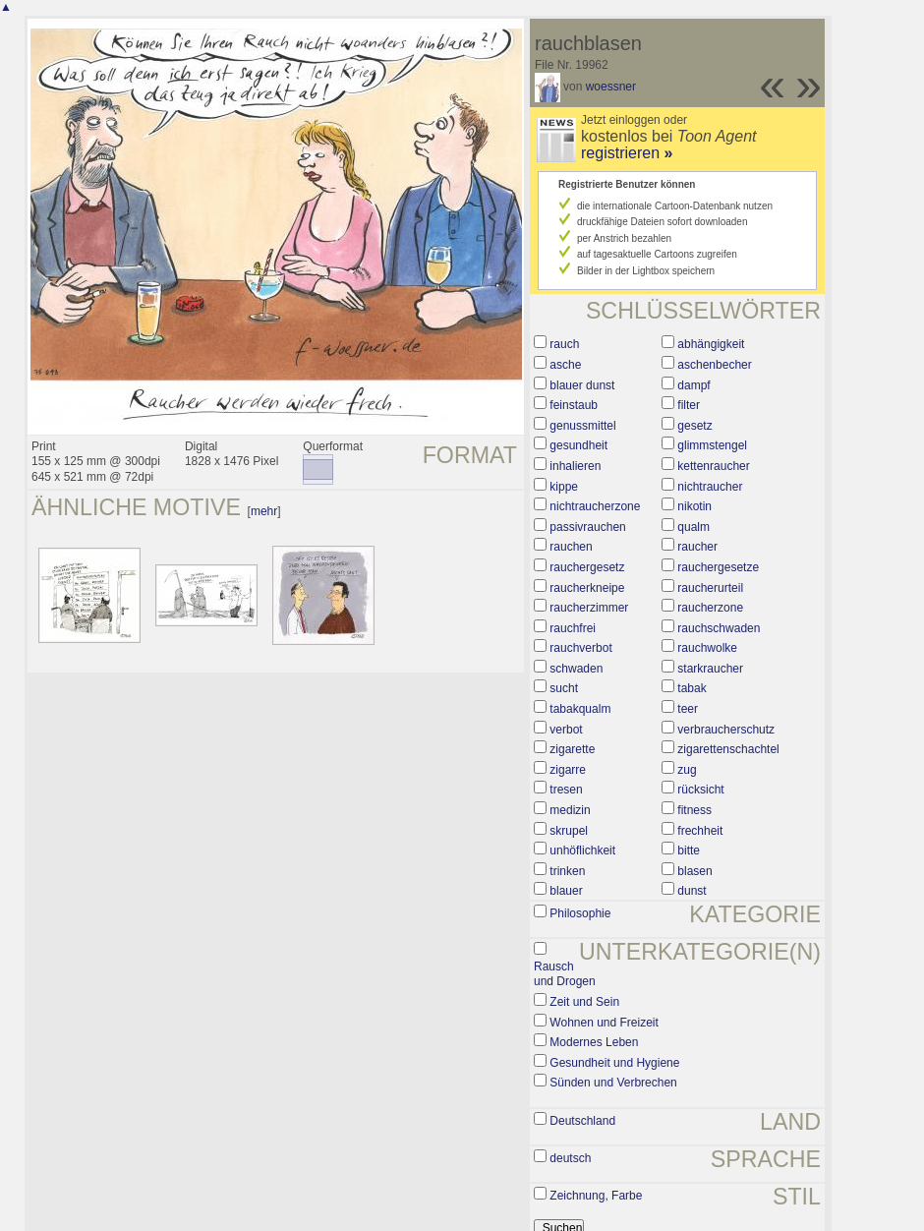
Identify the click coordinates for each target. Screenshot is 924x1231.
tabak (691, 688)
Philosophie (579, 913)
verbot (565, 729)
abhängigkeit (710, 344)
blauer (565, 891)
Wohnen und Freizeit (604, 1022)
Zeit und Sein (584, 1002)
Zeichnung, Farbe (595, 1195)
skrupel (568, 831)
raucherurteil (710, 588)
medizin (569, 810)
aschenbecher (714, 365)
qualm (693, 527)
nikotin (694, 506)
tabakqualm (579, 709)
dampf (693, 385)
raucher (697, 547)
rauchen (570, 547)
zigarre (567, 770)
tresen (565, 789)
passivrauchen (587, 527)
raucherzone (710, 608)
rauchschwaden (718, 628)
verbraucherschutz (726, 729)
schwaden (576, 668)
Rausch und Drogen (565, 974)
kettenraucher (713, 466)
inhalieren (575, 466)
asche (565, 365)
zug (686, 770)
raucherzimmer (588, 608)
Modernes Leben (593, 1042)
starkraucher (710, 668)
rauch (564, 344)
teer (687, 709)
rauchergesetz (586, 567)
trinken (567, 871)
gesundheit (578, 445)
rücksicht (700, 789)
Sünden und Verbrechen (612, 1082)
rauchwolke (707, 648)
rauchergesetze (718, 567)
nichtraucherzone (594, 506)
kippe (563, 487)
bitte (688, 850)
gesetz (694, 426)
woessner (611, 86)
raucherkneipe (586, 588)
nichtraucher (709, 487)
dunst (691, 891)
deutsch (570, 1158)
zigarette (572, 749)
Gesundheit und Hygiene (614, 1063)
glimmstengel (712, 445)
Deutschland (582, 1121)
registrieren (626, 153)
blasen (694, 871)
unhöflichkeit (582, 850)
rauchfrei (572, 628)
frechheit (699, 831)
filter (688, 405)
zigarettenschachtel (728, 749)
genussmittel (582, 426)
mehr (264, 511)
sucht (563, 688)
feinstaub (573, 405)
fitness (694, 810)
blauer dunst (581, 385)
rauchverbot (580, 648)
